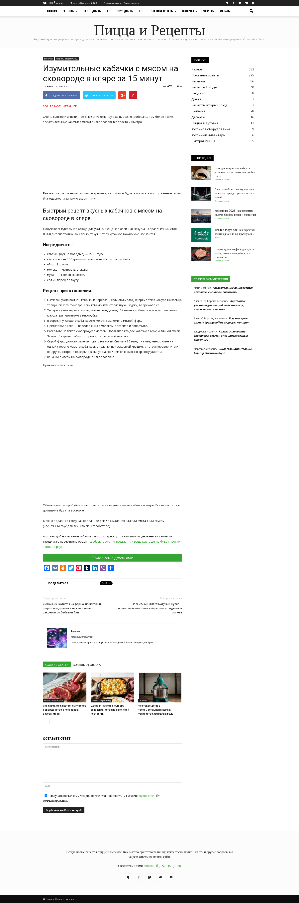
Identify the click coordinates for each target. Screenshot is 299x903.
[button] (251, 11)
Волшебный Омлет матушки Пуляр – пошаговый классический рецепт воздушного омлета (150, 608)
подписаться (146, 796)
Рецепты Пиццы (204, 87)
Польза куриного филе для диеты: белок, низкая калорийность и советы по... (235, 253)
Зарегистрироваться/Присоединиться (121, 3)
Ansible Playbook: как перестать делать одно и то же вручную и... (235, 232)
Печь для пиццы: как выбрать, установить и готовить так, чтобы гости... (235, 172)
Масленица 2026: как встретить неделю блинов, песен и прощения (235, 213)
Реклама (198, 81)
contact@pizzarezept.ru (162, 866)
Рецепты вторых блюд (66, 58)
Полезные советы (162, 11)
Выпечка (189, 11)
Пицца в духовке (204, 123)
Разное (197, 69)
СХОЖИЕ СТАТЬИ (56, 665)
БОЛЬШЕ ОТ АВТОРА (87, 665)
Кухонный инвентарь (208, 135)
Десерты (198, 117)
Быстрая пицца (203, 141)
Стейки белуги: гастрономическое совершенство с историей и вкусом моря (64, 709)
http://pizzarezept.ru (81, 637)
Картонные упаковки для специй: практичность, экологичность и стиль (220, 305)
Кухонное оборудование (210, 129)
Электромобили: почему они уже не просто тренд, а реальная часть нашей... (235, 193)
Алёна (50, 86)
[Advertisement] (112, 157)
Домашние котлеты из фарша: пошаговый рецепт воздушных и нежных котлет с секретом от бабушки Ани (72, 608)
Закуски (209, 11)
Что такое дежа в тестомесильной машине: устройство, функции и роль (155, 709)
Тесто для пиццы (97, 11)
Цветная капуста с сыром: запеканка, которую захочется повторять (110, 709)
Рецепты (70, 11)
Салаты (225, 11)
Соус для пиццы (130, 11)
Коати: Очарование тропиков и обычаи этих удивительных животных (221, 336)
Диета (196, 99)
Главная (51, 11)
